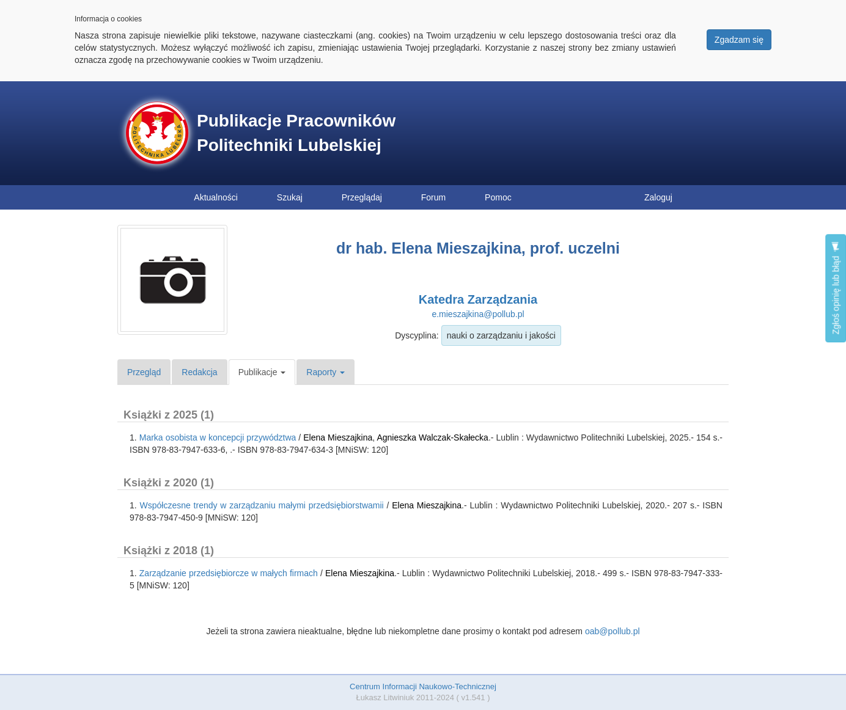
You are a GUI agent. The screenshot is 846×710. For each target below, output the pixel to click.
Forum (433, 197)
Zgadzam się (739, 40)
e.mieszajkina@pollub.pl (478, 314)
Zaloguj (658, 197)
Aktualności (216, 197)
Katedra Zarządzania (478, 299)
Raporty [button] (325, 372)
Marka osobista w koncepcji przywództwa (217, 437)
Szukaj (290, 197)
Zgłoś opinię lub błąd (835, 288)
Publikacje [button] (262, 372)
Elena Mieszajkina (337, 437)
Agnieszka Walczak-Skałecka (432, 437)
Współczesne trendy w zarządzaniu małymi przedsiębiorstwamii (262, 505)
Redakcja (199, 372)
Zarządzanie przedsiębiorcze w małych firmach (228, 573)
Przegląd (144, 372)
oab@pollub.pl (612, 631)
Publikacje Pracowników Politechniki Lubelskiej (296, 133)
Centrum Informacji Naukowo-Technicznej (423, 686)
